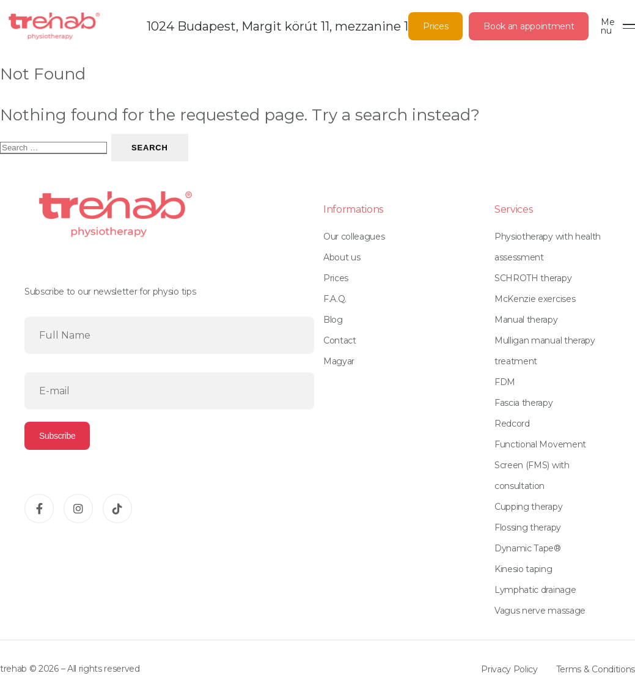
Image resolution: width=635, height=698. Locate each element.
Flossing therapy (527, 527)
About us (341, 257)
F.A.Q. (335, 298)
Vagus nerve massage (539, 610)
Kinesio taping (523, 569)
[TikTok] (117, 508)
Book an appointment (528, 26)
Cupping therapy (528, 506)
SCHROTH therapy (532, 278)
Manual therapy (526, 319)
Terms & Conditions (595, 669)
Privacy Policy (509, 669)
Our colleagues (354, 236)
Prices (435, 26)
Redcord (512, 423)
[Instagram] (78, 508)
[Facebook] (39, 508)
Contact (339, 340)
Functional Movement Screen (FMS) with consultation (540, 465)
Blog (333, 319)
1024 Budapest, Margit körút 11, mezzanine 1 (277, 26)
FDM (504, 382)
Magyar (338, 361)
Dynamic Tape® (527, 548)
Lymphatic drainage (535, 589)
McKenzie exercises (534, 298)
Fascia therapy (523, 402)
